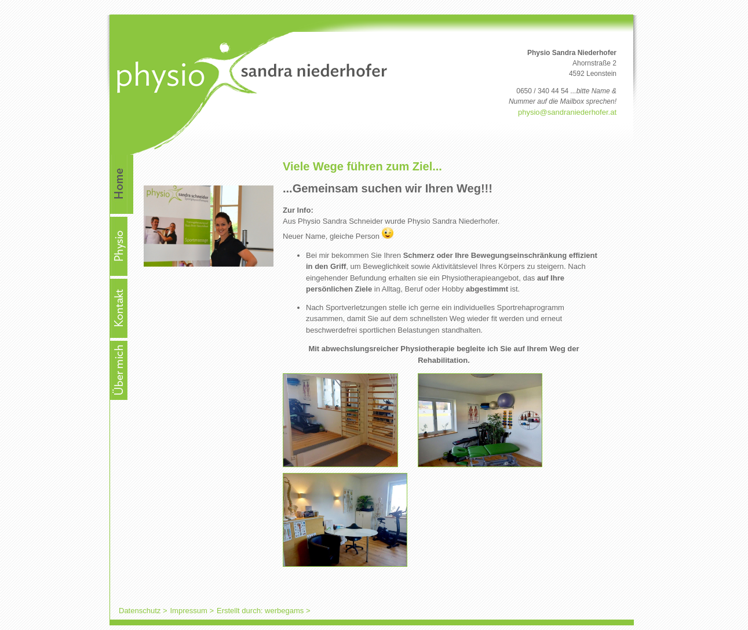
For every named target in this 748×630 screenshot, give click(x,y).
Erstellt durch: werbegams (260, 610)
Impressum (188, 610)
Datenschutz (139, 610)
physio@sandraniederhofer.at (567, 112)
